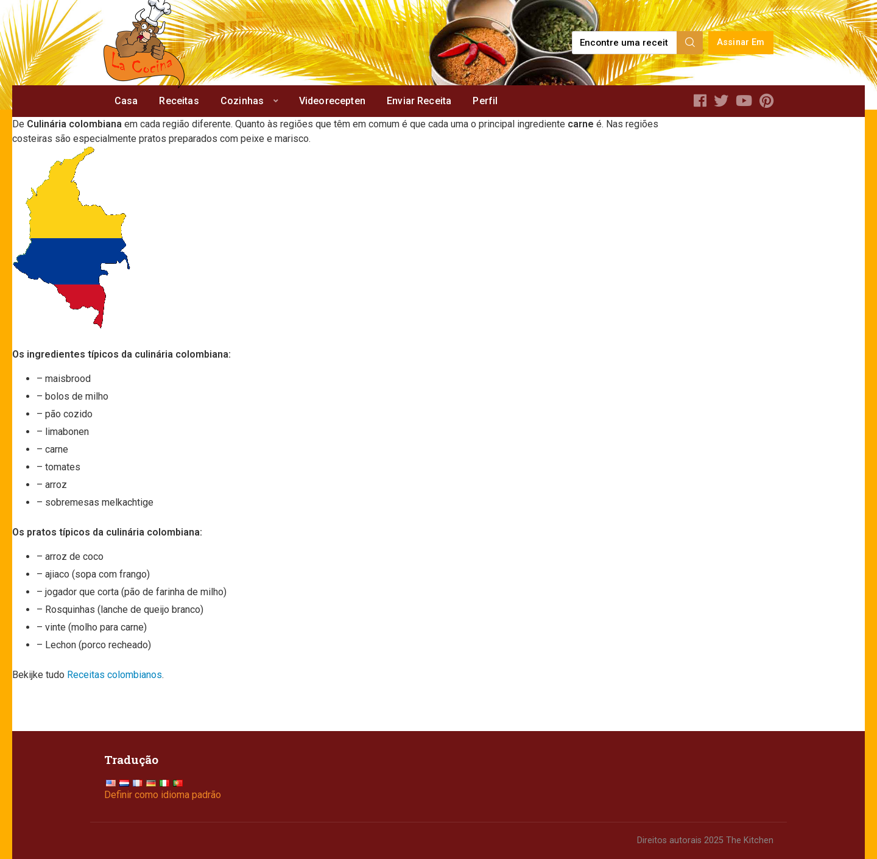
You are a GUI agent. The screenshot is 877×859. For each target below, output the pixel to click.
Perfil (485, 101)
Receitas (179, 101)
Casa (126, 101)
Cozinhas (242, 101)
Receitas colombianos (114, 674)
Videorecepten (332, 101)
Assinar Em (741, 42)
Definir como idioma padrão (162, 795)
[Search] (690, 42)
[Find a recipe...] (625, 42)
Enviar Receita (419, 101)
